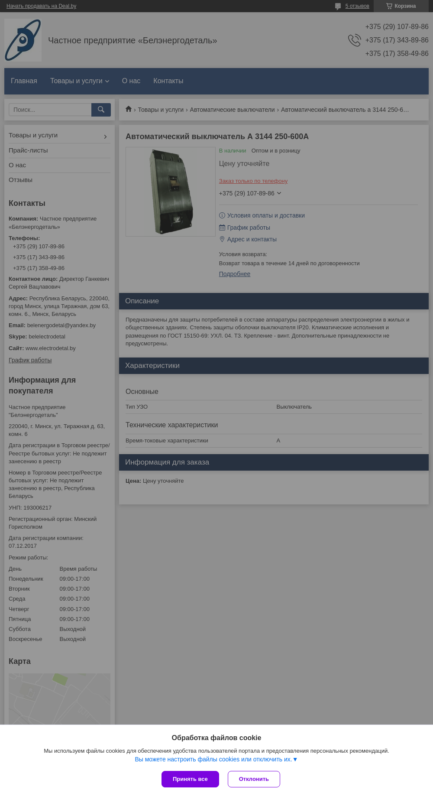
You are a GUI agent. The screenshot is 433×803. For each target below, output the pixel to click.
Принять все (190, 779)
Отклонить (254, 779)
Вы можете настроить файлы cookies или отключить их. (213, 759)
